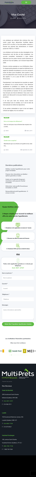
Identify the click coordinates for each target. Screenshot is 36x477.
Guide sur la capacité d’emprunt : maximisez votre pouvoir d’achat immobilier (15, 180)
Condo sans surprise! (10, 140)
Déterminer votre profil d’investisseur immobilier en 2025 (17, 186)
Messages (5, 305)
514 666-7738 (8, 423)
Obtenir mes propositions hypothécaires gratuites (18, 324)
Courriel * (5, 283)
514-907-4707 (8, 401)
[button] (1, 351)
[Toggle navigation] (26, 2)
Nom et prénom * (7, 273)
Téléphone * (5, 294)
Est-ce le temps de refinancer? (13, 121)
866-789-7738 (8, 446)
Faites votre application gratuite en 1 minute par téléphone (18, 266)
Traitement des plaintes (7, 381)
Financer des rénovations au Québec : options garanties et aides (17, 174)
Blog (6, 117)
